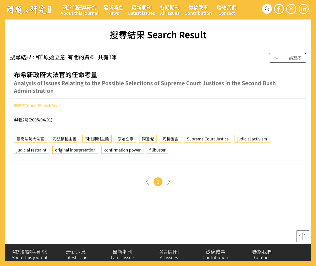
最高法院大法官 (30, 140)
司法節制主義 (97, 140)
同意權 (148, 140)
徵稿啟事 (198, 10)
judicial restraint (31, 152)
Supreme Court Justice (208, 140)
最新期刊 (141, 10)
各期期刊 (170, 10)
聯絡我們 (227, 10)
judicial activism (252, 140)
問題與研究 (29, 9)
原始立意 (125, 140)
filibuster (157, 152)
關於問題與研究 (79, 10)
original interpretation (75, 152)
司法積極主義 (65, 140)
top (302, 238)
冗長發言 (170, 140)
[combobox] (287, 58)
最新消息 (113, 10)
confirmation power (122, 152)
